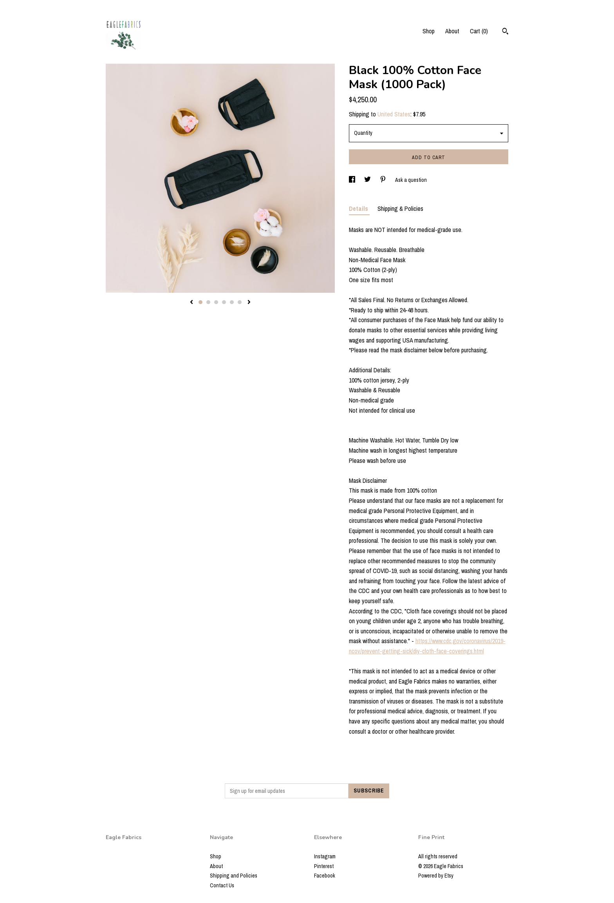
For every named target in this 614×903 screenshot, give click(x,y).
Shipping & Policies (400, 208)
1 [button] (200, 302)
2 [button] (208, 302)
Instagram (325, 856)
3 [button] (216, 302)
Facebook (324, 875)
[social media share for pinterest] (383, 179)
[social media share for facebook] (352, 179)
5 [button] (232, 302)
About (452, 31)
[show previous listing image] (191, 302)
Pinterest (324, 866)
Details (359, 208)
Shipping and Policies (233, 875)
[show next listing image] (249, 302)
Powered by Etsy (435, 875)
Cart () (479, 31)
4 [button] (224, 302)
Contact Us (222, 885)
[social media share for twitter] (368, 179)
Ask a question (411, 179)
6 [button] (240, 302)
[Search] (505, 32)
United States (393, 114)
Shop (429, 31)
